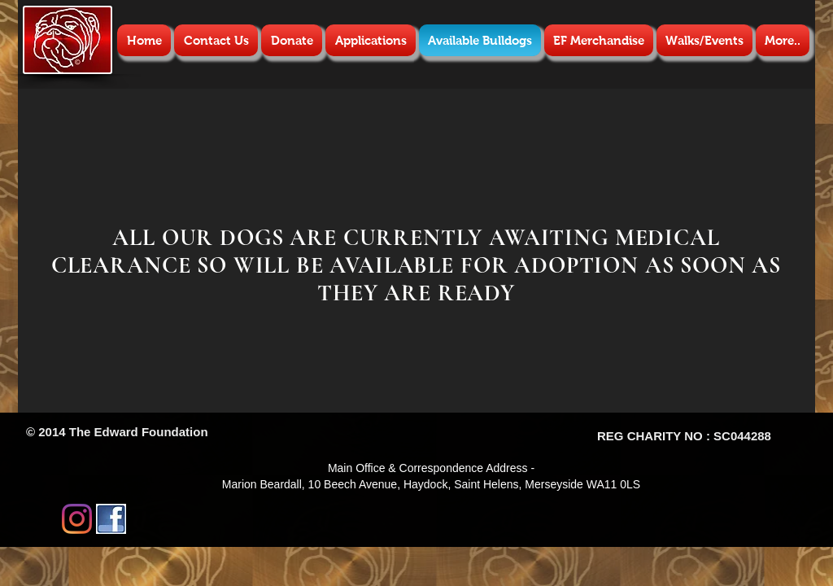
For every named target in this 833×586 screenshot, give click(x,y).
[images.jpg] (111, 519)
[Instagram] (77, 519)
